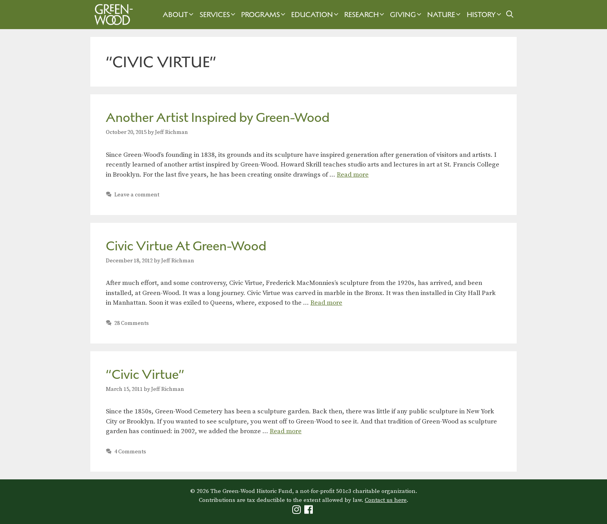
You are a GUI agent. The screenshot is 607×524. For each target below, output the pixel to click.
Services (218, 14)
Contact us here (386, 500)
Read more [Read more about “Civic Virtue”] (286, 431)
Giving (406, 14)
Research (365, 14)
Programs (264, 14)
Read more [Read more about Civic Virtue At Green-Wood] (326, 302)
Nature (444, 14)
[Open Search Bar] (510, 14)
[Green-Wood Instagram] (297, 511)
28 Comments (131, 323)
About (179, 14)
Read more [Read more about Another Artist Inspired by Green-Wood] (353, 174)
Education (315, 14)
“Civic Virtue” (145, 374)
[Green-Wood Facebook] (309, 511)
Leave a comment (136, 194)
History (485, 14)
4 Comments (130, 451)
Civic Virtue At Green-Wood (186, 246)
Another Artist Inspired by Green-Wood (217, 117)
